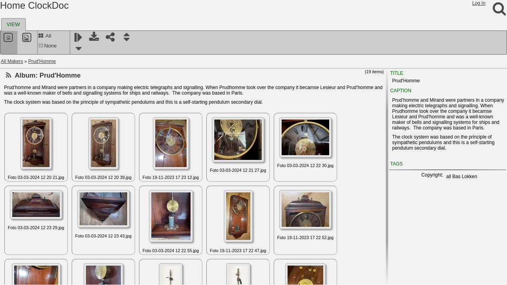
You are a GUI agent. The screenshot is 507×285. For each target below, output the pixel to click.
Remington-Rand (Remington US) (48, 187)
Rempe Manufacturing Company (47, 197)
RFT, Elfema (26, 215)
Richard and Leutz (32, 225)
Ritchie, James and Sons (39, 263)
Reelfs (20, 149)
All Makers (12, 61)
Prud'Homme (42, 61)
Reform (21, 159)
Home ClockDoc (34, 5)
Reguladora (25, 168)
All (44, 36)
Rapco (20, 121)
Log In (478, 3)
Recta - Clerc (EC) (32, 139)
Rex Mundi (24, 206)
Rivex (19, 273)
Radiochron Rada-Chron (39, 111)
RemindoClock (28, 177)
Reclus (20, 130)
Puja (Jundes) (27, 83)
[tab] (13, 24)
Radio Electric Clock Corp (40, 101)
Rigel (18, 253)
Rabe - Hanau (28, 92)
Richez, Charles (30, 235)
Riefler (20, 244)
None (47, 46)
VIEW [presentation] (13, 24)
